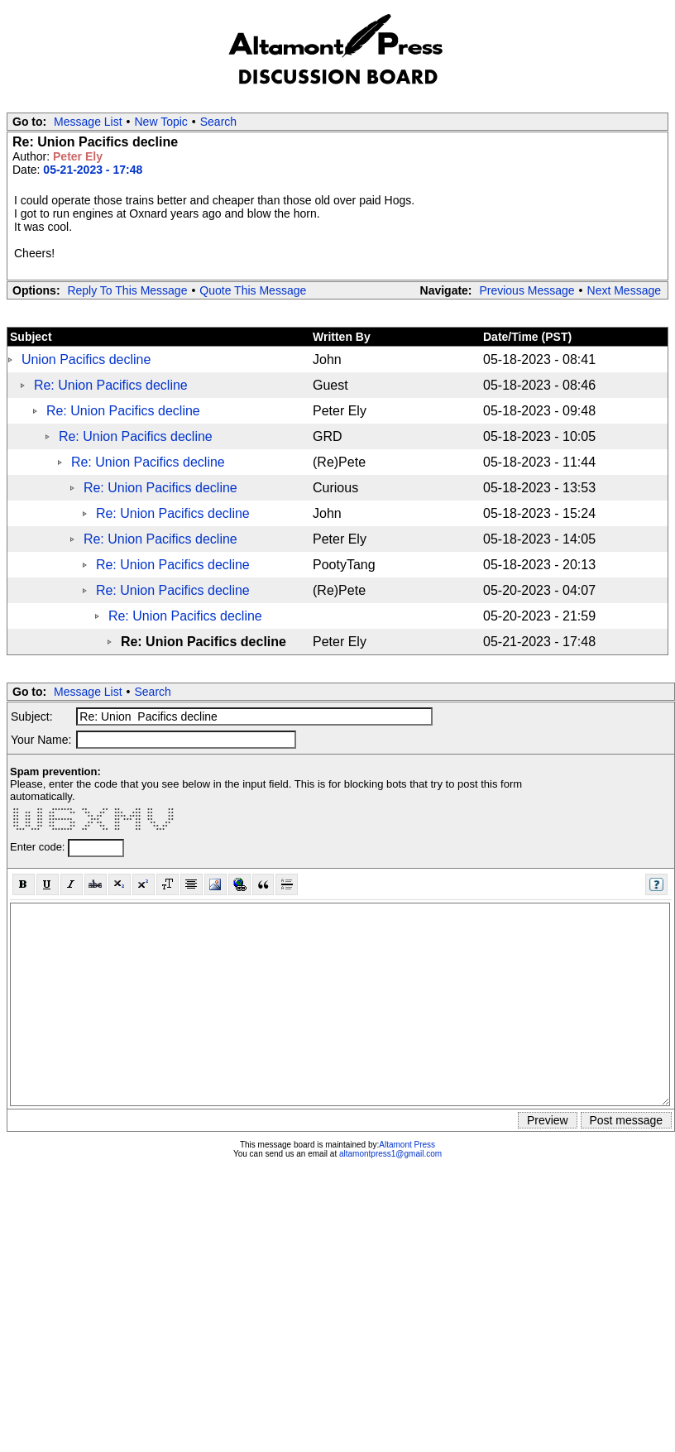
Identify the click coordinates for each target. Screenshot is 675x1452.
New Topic (161, 121)
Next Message (624, 290)
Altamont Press (407, 1144)
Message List (88, 121)
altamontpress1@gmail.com (390, 1153)
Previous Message (526, 290)
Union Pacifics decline (86, 359)
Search (218, 121)
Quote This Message (252, 290)
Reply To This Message (127, 290)
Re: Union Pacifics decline (111, 385)
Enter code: (39, 847)
